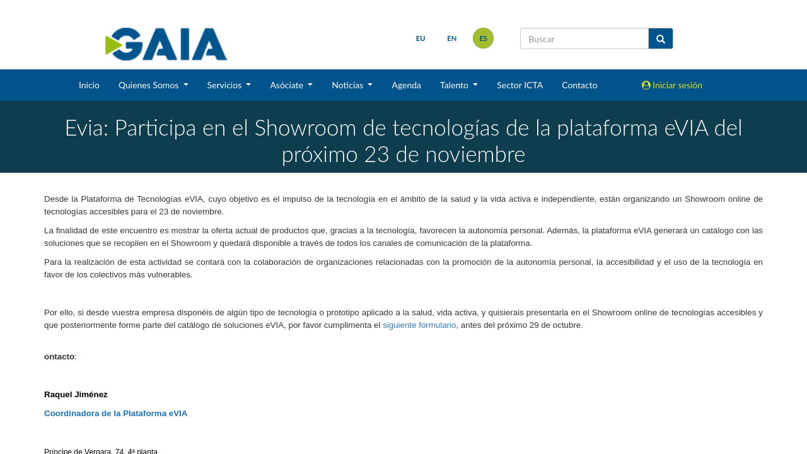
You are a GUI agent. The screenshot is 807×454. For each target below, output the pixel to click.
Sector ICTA (520, 84)
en (451, 38)
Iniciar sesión (672, 84)
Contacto (579, 84)
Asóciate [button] (287, 84)
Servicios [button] (225, 84)
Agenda (406, 84)
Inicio (89, 84)
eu (421, 38)
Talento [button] (455, 84)
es (483, 38)
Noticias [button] (349, 84)
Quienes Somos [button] (150, 84)
